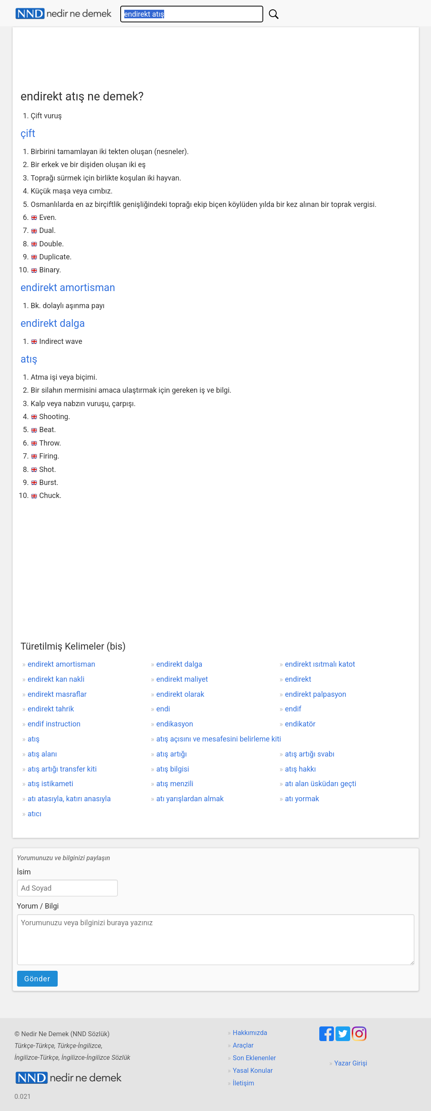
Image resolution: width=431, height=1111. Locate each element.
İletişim (243, 1083)
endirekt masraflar (57, 694)
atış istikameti (50, 783)
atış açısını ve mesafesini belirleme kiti (218, 739)
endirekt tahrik (51, 708)
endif (293, 708)
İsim (24, 871)
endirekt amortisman (68, 288)
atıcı (34, 813)
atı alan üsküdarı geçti (321, 783)
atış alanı (42, 754)
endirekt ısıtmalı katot (320, 664)
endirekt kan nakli (56, 679)
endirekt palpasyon (316, 694)
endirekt (298, 679)
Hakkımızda (250, 1033)
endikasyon (174, 724)
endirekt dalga (53, 323)
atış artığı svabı (310, 754)
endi (163, 708)
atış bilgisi (172, 769)
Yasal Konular (253, 1070)
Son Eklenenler (254, 1058)
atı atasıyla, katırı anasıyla (69, 798)
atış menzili (174, 783)
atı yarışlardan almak (190, 798)
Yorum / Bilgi (38, 906)
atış (29, 359)
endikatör (300, 724)
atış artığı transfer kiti (62, 769)
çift (28, 133)
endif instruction (54, 724)
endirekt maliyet (182, 679)
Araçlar (243, 1045)
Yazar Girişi (350, 1063)
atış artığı (171, 754)
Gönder (37, 978)
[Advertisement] (216, 55)
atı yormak (302, 798)
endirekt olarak (180, 694)
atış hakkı (300, 769)
